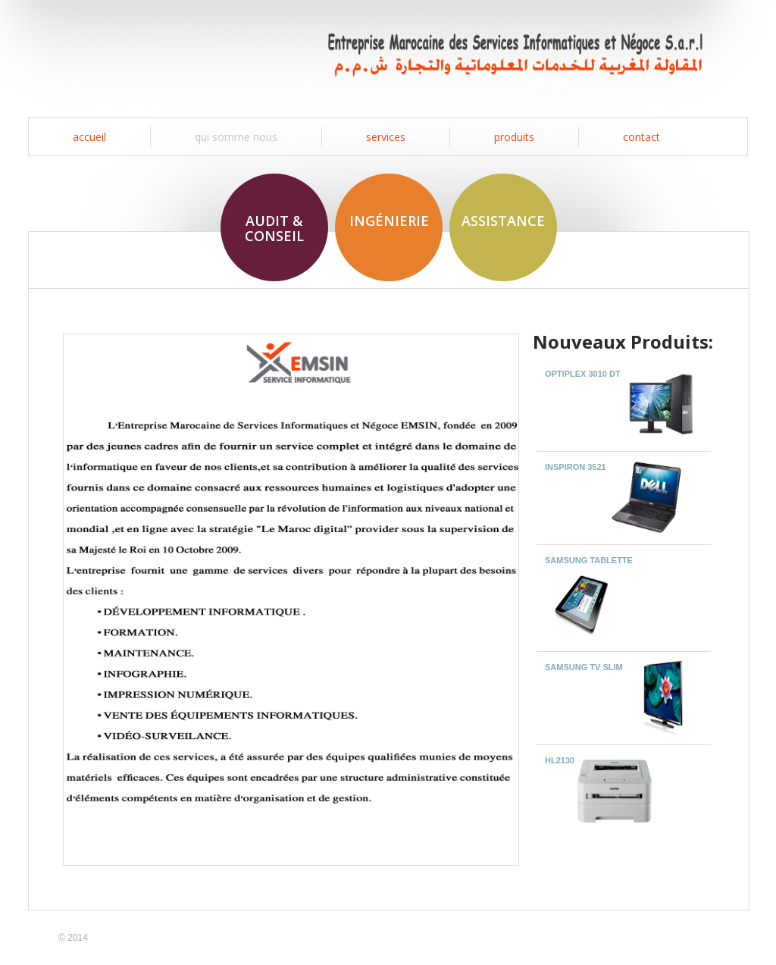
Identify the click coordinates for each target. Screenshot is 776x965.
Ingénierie (389, 220)
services (385, 137)
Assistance (503, 220)
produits (514, 137)
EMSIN (135, 55)
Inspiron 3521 (577, 467)
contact (641, 137)
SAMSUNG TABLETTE (589, 560)
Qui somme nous (236, 137)
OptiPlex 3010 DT (583, 373)
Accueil (89, 137)
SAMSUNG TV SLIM (584, 667)
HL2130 (559, 760)
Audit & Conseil (274, 228)
